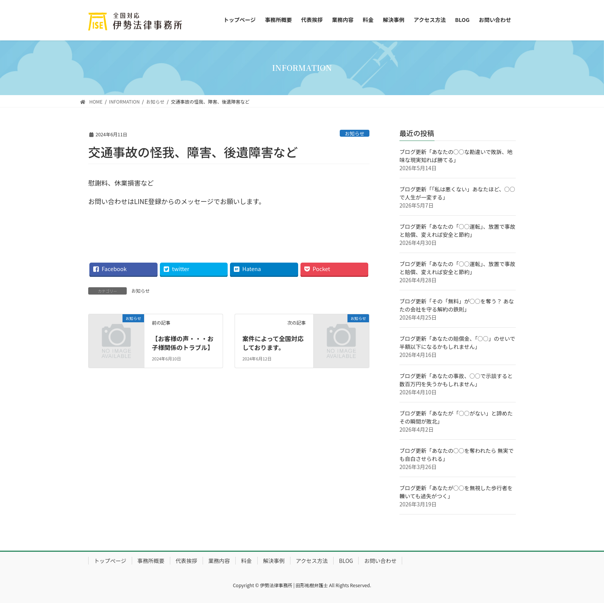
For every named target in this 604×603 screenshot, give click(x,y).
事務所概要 (151, 560)
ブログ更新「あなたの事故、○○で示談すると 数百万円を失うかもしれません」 (456, 380)
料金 (246, 560)
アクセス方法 (312, 560)
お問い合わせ (380, 560)
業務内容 (219, 560)
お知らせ (354, 133)
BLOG (346, 560)
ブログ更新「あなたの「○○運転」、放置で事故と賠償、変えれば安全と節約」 (457, 230)
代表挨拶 (186, 560)
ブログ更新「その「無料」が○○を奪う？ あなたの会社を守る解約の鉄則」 (456, 305)
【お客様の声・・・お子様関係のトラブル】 (182, 343)
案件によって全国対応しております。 (273, 343)
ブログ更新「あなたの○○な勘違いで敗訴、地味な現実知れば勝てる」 (456, 156)
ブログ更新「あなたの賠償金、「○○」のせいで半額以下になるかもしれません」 (457, 342)
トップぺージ (110, 560)
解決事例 (274, 560)
